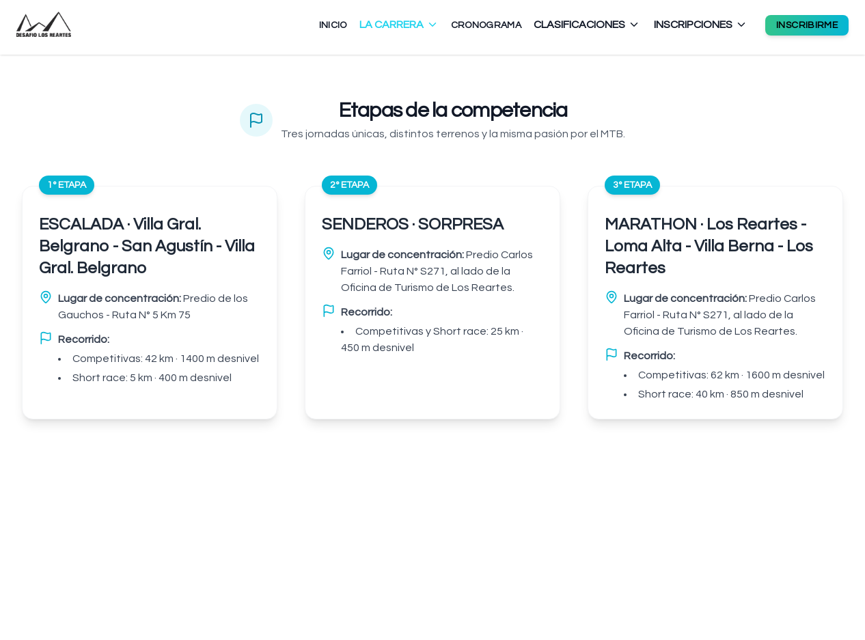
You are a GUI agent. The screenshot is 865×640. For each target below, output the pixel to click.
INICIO (333, 25)
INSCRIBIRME (807, 25)
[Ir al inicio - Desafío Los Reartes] (43, 24)
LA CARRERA (399, 24)
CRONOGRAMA (486, 25)
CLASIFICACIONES (587, 24)
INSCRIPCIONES (700, 24)
